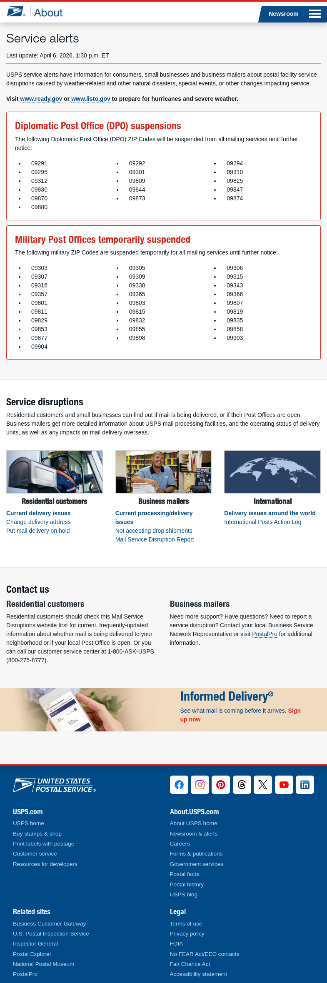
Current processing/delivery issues (154, 517)
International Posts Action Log (262, 522)
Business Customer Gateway (49, 924)
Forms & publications (196, 854)
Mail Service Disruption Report (154, 539)
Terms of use (186, 924)
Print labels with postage (43, 844)
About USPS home (193, 823)
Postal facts (184, 874)
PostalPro (264, 634)
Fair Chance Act (190, 964)
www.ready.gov (41, 98)
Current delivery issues (38, 513)
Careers (180, 844)
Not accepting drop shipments (153, 530)
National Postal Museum (43, 964)
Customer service (35, 854)
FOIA (176, 944)
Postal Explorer (32, 954)
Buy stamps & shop (37, 834)
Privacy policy (187, 934)
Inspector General (35, 944)
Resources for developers (45, 864)
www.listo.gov (90, 98)
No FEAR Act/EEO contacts (205, 954)
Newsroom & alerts (194, 834)
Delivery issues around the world (269, 513)
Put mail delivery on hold (38, 530)
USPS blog (184, 894)
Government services (196, 864)
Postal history (187, 884)
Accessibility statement (198, 974)
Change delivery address (38, 522)
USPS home (28, 823)
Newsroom (284, 13)
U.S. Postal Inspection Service (51, 934)
